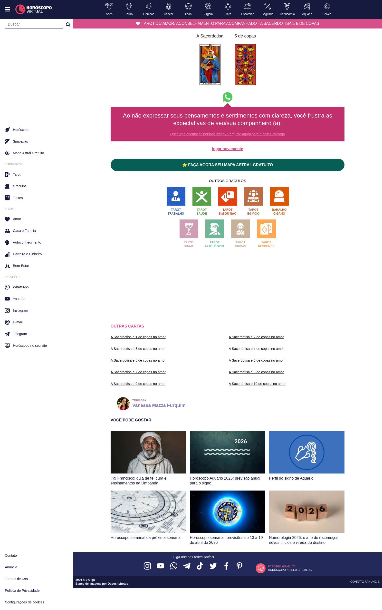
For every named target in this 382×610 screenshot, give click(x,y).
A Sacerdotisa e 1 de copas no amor (138, 337)
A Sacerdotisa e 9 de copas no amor (138, 384)
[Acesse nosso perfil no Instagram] (147, 566)
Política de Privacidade (22, 590)
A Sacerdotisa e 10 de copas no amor (257, 384)
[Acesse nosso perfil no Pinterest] (239, 566)
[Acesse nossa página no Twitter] (213, 566)
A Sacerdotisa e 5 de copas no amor (138, 360)
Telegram (16, 333)
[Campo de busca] (34, 25)
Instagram (16, 310)
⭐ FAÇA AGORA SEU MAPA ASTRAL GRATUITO (227, 165)
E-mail (14, 322)
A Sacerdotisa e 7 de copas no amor (138, 372)
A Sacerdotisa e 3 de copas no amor (138, 349)
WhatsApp (17, 287)
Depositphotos (118, 583)
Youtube (15, 298)
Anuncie (11, 567)
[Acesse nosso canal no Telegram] (187, 566)
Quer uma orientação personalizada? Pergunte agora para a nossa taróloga (227, 134)
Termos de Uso (16, 579)
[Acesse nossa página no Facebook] (226, 566)
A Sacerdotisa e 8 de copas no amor (256, 372)
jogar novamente (227, 149)
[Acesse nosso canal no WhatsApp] (174, 566)
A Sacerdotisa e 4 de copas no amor (256, 349)
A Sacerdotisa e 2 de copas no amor (256, 337)
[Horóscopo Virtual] (33, 9)
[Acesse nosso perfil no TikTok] (200, 566)
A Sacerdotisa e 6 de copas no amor (256, 360)
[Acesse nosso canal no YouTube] (160, 566)
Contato (11, 555)
